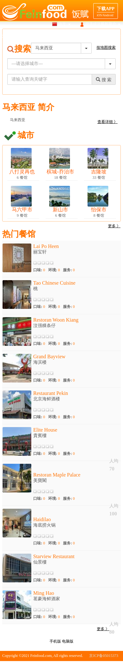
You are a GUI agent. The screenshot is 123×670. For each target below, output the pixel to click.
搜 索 (103, 79)
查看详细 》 (107, 122)
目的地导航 (88, 36)
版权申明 (93, 665)
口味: (39, 270)
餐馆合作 (113, 36)
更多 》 (114, 226)
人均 (113, 461)
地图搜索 (41, 36)
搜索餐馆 (19, 36)
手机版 (55, 641)
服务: (69, 270)
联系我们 (113, 665)
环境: (54, 270)
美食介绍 (64, 36)
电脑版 (67, 641)
